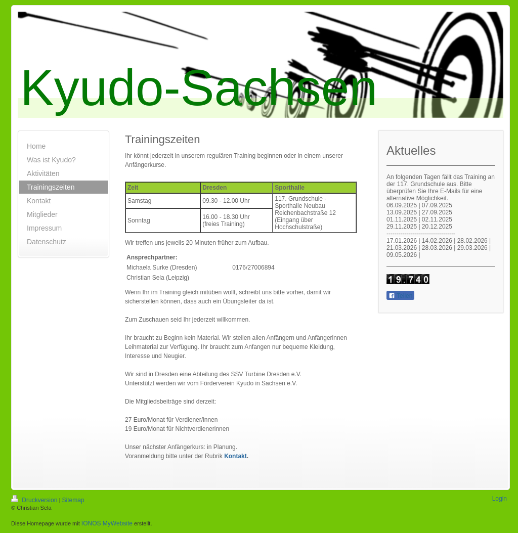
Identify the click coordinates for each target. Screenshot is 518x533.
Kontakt (235, 456)
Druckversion (35, 500)
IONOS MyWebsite (107, 523)
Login (499, 498)
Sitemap (73, 500)
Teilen (400, 295)
